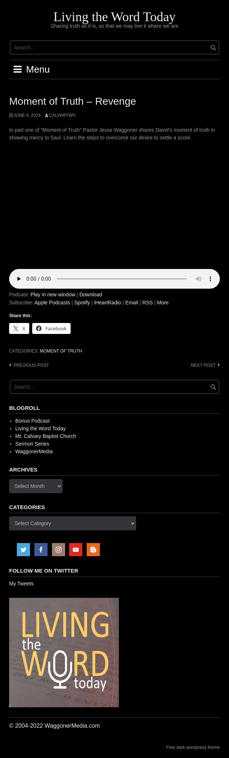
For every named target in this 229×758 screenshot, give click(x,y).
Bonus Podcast (32, 421)
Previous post (31, 365)
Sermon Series (32, 444)
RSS (147, 302)
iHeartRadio (107, 302)
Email (131, 302)
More (163, 302)
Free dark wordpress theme (193, 747)
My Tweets (21, 583)
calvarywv (62, 115)
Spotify (82, 302)
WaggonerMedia (34, 451)
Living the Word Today (114, 16)
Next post (203, 365)
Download (90, 294)
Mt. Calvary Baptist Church (45, 436)
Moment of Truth (61, 351)
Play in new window (52, 294)
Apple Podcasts (52, 302)
